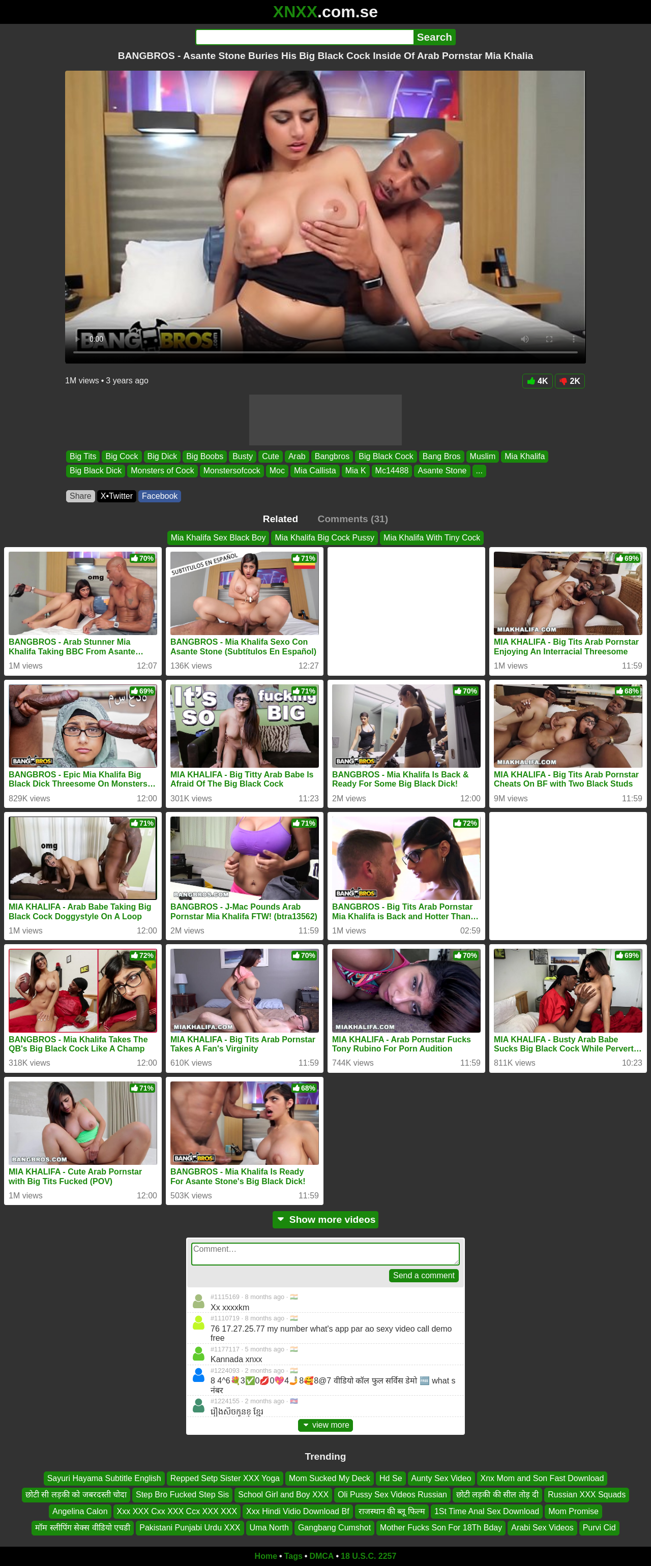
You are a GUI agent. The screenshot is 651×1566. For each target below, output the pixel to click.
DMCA (321, 1556)
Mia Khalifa (525, 456)
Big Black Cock (386, 456)
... (479, 471)
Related (280, 519)
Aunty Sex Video (441, 1478)
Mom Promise (573, 1511)
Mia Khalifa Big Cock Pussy (324, 537)
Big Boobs (204, 456)
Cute (270, 456)
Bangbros (332, 456)
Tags (293, 1556)
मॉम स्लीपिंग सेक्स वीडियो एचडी (82, 1527)
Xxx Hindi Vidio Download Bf (297, 1511)
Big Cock (121, 456)
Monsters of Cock (162, 471)
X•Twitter (117, 496)
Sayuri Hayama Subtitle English (104, 1478)
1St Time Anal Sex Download (486, 1511)
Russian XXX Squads (587, 1494)
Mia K (355, 471)
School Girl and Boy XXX (283, 1494)
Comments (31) (353, 519)
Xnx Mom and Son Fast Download (542, 1478)
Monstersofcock (231, 471)
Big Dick (162, 456)
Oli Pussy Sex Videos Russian (392, 1494)
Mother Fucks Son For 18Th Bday (441, 1527)
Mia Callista (315, 471)
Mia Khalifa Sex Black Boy (218, 537)
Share (81, 496)
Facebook (159, 496)
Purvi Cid (599, 1527)
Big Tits (83, 456)
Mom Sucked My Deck (329, 1478)
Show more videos (326, 1219)
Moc (277, 471)
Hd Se (390, 1478)
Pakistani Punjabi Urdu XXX (189, 1527)
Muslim (483, 456)
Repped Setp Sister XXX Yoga (225, 1478)
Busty (242, 456)
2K (569, 381)
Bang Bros (442, 456)
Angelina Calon (80, 1511)
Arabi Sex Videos (542, 1527)
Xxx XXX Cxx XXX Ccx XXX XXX (177, 1511)
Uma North (269, 1527)
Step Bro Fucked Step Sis (182, 1494)
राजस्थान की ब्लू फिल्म (392, 1511)
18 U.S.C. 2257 (368, 1556)
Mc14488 (392, 471)
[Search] (304, 37)
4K (537, 381)
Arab (297, 456)
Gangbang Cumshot (334, 1527)
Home (266, 1556)
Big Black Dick (96, 471)
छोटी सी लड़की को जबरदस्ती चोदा (76, 1494)
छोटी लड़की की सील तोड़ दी (497, 1494)
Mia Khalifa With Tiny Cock (431, 537)
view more (325, 1425)
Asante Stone (442, 471)
